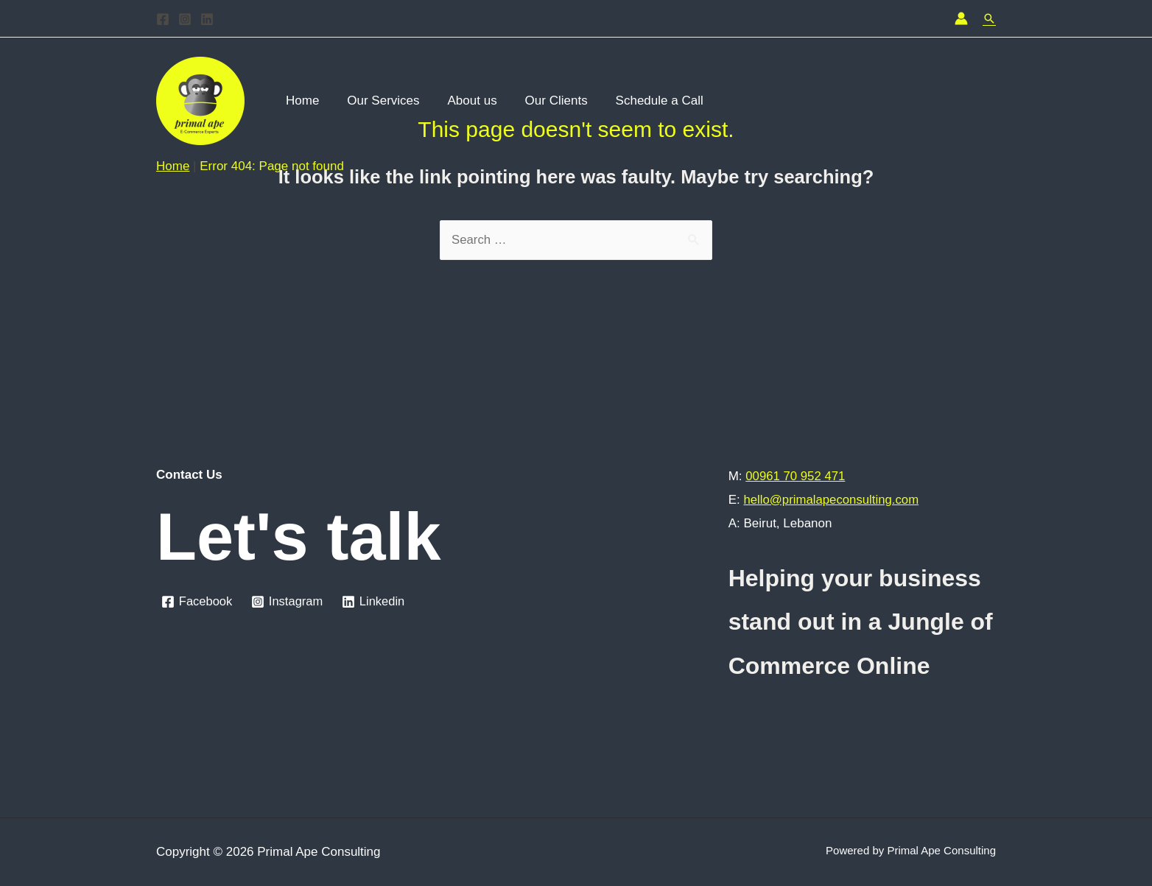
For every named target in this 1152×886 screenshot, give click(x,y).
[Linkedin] (207, 19)
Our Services (379, 101)
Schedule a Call (646, 101)
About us (465, 101)
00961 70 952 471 (795, 476)
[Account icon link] (961, 18)
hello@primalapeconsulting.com (832, 500)
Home (300, 101)
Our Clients (546, 101)
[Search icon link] (989, 18)
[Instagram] (185, 19)
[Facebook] (162, 19)
